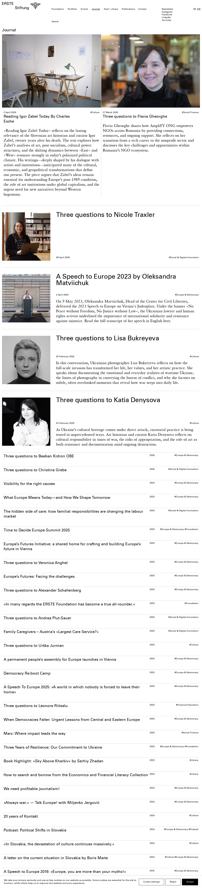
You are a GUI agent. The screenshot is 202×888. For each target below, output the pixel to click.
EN (198, 9)
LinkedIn (166, 18)
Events (84, 9)
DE (194, 9)
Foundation (57, 9)
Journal (96, 9)
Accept (190, 882)
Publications (128, 9)
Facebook (167, 15)
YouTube (166, 20)
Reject (173, 882)
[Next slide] (195, 80)
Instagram (167, 12)
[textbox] (85, 21)
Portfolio (72, 9)
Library (114, 9)
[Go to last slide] (6, 80)
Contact (142, 9)
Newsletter (167, 9)
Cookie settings (151, 882)
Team (106, 9)
